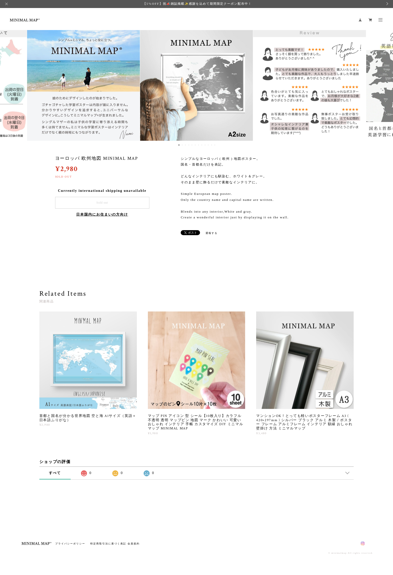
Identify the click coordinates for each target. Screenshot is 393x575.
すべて (55, 473)
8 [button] (201, 145)
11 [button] (211, 145)
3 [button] (185, 145)
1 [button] (178, 145)
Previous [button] (7, 84)
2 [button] (182, 145)
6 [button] (195, 145)
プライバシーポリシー (70, 543)
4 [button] (188, 145)
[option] (196, 84)
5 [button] (191, 145)
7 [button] (198, 145)
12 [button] (214, 145)
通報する (212, 233)
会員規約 (134, 543)
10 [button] (208, 145)
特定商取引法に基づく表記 (108, 543)
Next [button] (385, 84)
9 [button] (205, 145)
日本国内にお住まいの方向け (102, 214)
